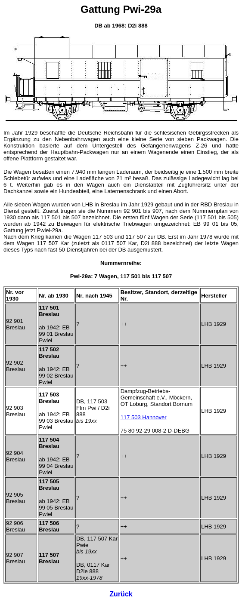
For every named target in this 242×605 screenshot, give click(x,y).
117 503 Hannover (144, 417)
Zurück (120, 594)
